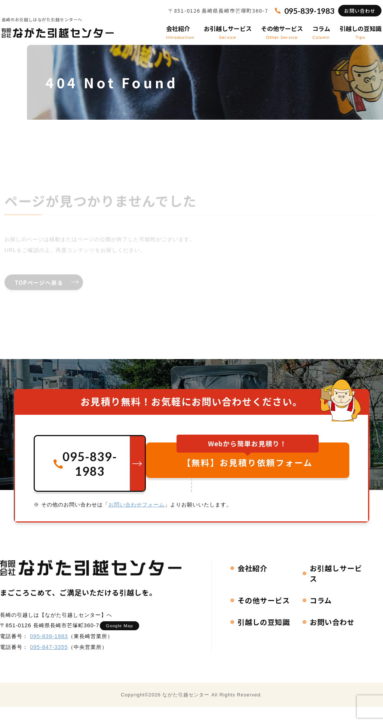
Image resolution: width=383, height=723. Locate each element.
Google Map (123, 640)
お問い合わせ (350, 17)
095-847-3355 (49, 661)
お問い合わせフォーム (136, 519)
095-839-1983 (49, 650)
